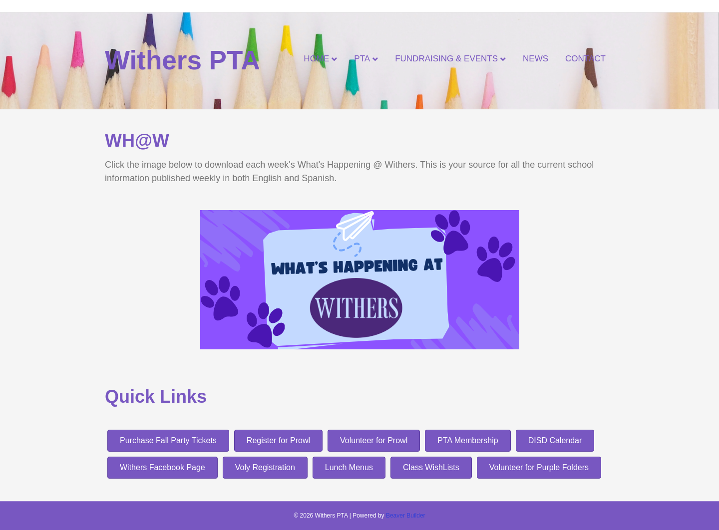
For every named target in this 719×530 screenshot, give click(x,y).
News (535, 58)
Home (316, 58)
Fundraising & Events (446, 58)
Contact (585, 58)
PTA (362, 58)
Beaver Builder (405, 515)
